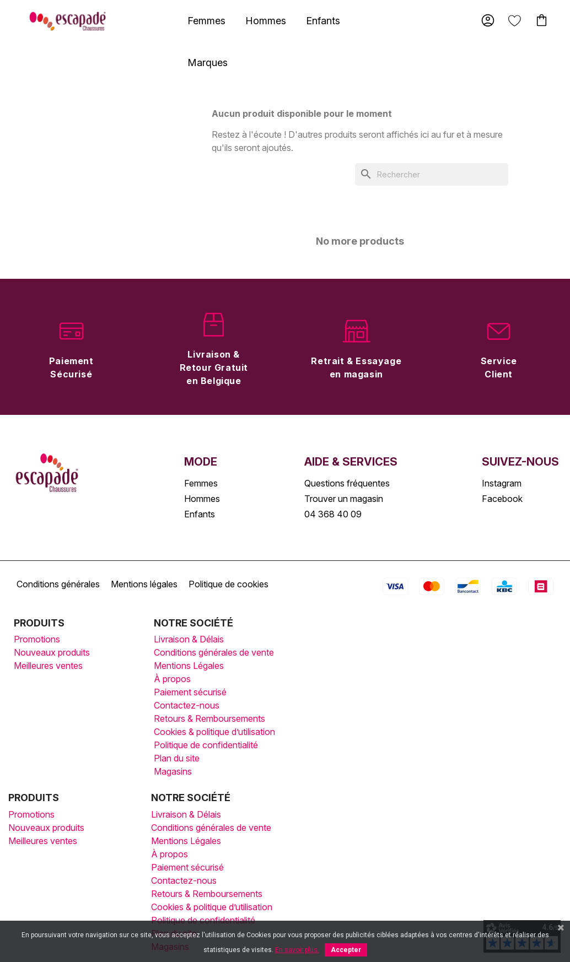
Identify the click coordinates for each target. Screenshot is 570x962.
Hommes (265, 20)
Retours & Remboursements (209, 718)
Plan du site (177, 758)
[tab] (206, 20)
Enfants (323, 20)
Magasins (173, 771)
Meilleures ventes (48, 665)
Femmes (206, 20)
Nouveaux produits (52, 652)
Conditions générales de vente (214, 652)
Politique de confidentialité (206, 744)
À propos (172, 678)
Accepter (346, 950)
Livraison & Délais (189, 639)
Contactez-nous (186, 705)
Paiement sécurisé (190, 692)
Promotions (37, 639)
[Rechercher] (431, 174)
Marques (207, 62)
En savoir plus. (297, 950)
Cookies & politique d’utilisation (214, 731)
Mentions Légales (189, 665)
